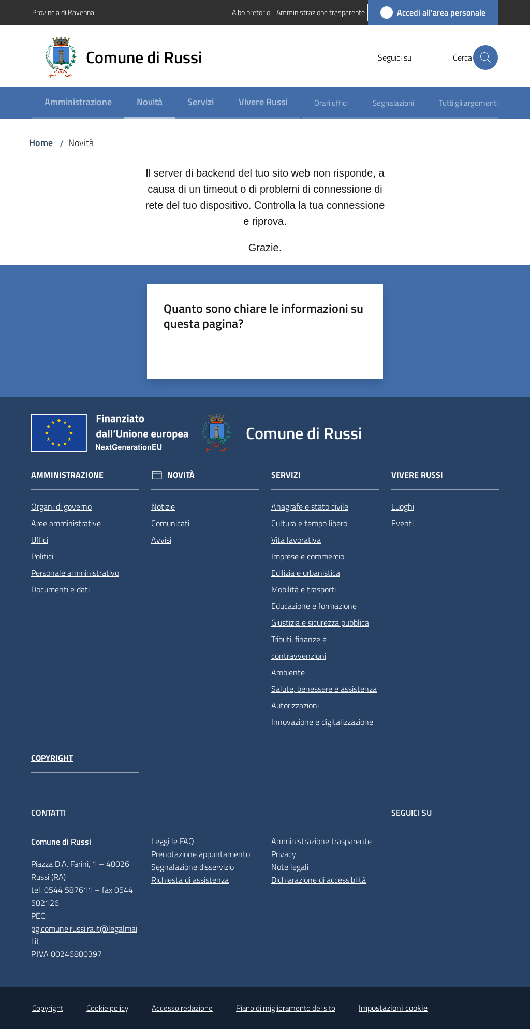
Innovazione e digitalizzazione (322, 722)
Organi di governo (61, 506)
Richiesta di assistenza (190, 880)
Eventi (402, 523)
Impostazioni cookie (393, 1008)
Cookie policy (107, 1008)
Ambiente (288, 672)
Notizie (163, 506)
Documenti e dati (60, 589)
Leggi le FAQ (172, 841)
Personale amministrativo (75, 573)
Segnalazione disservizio (192, 867)
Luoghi (402, 506)
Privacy (283, 854)
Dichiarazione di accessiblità (318, 880)
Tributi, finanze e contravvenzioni (299, 647)
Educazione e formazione (314, 606)
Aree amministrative (66, 523)
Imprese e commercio (307, 556)
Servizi (286, 475)
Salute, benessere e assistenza (324, 689)
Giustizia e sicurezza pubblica (320, 622)
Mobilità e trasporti (303, 589)
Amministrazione (67, 475)
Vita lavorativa (296, 539)
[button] (485, 57)
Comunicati (170, 523)
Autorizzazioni (295, 705)
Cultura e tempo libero (309, 523)
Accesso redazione (182, 1008)
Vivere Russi (417, 475)
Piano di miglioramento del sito (285, 1008)
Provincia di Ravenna (63, 12)
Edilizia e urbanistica (305, 573)
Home (41, 143)
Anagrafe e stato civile (309, 506)
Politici (42, 556)
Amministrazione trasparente (321, 841)
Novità (181, 475)
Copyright (52, 758)
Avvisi (161, 539)
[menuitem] (78, 103)
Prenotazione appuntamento (200, 854)
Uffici (39, 539)
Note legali (289, 867)
